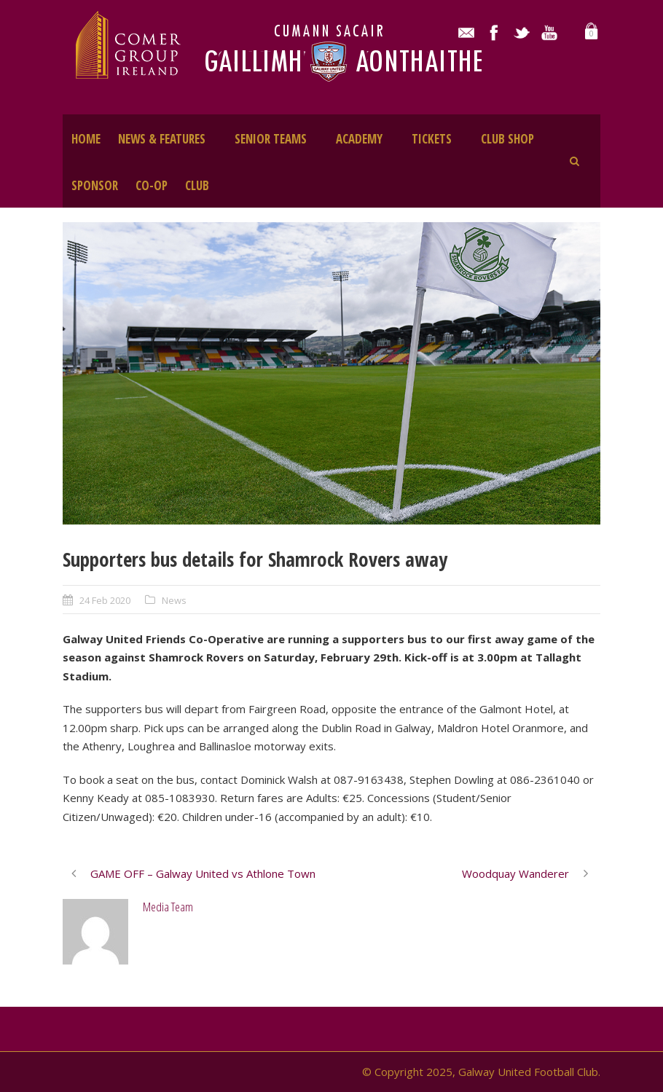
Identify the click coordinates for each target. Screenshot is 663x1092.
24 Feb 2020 (104, 600)
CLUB (197, 185)
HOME (86, 138)
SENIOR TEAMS (271, 138)
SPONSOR (94, 185)
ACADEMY (359, 138)
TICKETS (432, 138)
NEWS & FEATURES (161, 138)
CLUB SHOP (507, 138)
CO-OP (152, 185)
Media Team (168, 906)
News (174, 600)
